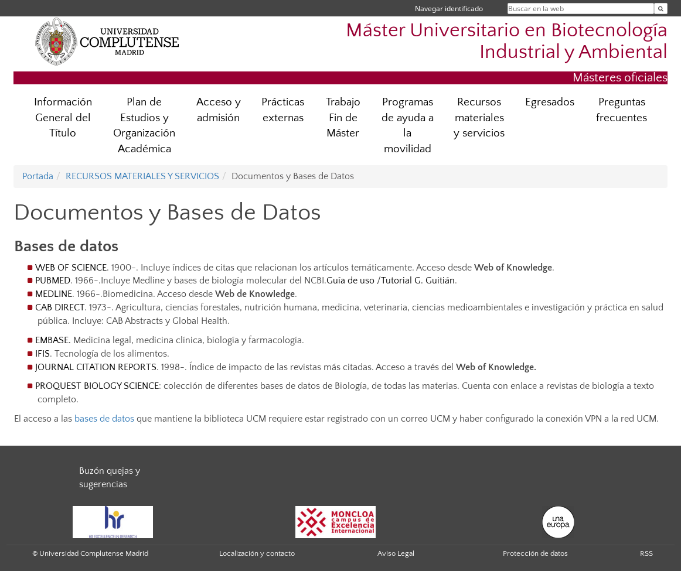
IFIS (42, 353)
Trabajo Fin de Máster (343, 118)
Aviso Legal (395, 553)
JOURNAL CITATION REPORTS (95, 367)
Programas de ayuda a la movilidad (408, 126)
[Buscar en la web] (661, 8)
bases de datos (104, 418)
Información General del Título (63, 118)
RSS (646, 553)
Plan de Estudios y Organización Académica (144, 126)
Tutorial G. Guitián (418, 280)
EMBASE (52, 340)
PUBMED (52, 280)
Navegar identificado (449, 8)
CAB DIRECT (59, 307)
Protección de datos (535, 553)
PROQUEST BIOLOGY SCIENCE (97, 386)
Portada (37, 176)
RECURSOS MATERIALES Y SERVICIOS (142, 176)
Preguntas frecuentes (621, 110)
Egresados (549, 102)
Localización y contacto (257, 553)
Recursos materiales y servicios (479, 118)
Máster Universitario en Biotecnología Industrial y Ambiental (507, 41)
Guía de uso (350, 280)
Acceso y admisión (218, 110)
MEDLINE (53, 294)
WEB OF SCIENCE (71, 267)
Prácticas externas (282, 110)
